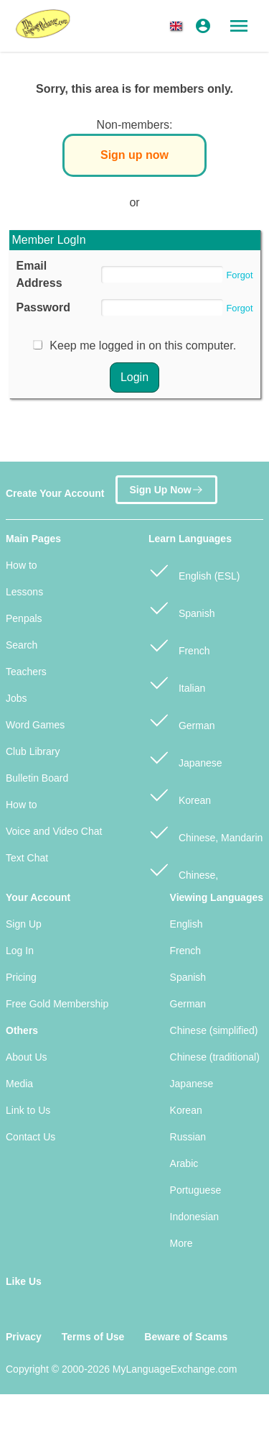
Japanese (185, 757)
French (178, 644)
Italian (176, 682)
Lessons (24, 592)
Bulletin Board (37, 778)
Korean (179, 794)
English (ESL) (194, 570)
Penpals (24, 618)
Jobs (16, 698)
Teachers (26, 671)
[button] (178, 25)
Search (21, 645)
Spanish (181, 607)
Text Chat (27, 858)
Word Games (35, 725)
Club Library (33, 751)
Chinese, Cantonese (183, 876)
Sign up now (134, 155)
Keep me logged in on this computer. (142, 345)
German (181, 719)
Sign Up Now (166, 488)
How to (21, 565)
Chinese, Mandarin (205, 831)
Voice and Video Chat (54, 831)
